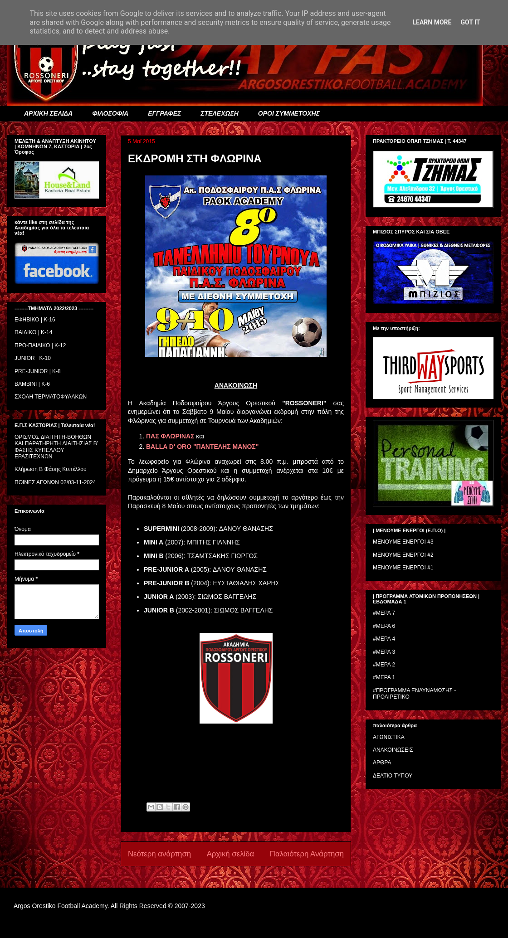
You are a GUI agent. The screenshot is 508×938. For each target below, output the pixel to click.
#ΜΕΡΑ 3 (384, 652)
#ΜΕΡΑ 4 (384, 639)
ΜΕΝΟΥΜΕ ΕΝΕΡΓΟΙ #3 (403, 542)
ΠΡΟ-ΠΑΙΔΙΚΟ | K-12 (40, 345)
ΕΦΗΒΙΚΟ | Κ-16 (35, 319)
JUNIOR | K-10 (33, 358)
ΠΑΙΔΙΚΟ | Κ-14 (33, 332)
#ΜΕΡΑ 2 (384, 664)
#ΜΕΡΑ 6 (384, 626)
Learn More (431, 22)
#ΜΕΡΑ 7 (384, 613)
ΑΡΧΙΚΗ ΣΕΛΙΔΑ (48, 113)
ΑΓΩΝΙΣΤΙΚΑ (389, 737)
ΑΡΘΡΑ (382, 762)
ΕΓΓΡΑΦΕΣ (164, 113)
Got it (470, 22)
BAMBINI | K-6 (32, 384)
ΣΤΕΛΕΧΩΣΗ (219, 113)
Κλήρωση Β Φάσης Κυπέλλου (51, 469)
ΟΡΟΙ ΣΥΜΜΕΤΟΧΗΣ (289, 113)
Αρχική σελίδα (230, 854)
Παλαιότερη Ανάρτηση (307, 854)
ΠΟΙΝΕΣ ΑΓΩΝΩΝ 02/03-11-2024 (55, 482)
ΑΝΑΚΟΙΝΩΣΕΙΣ (393, 750)
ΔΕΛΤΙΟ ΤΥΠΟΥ (392, 776)
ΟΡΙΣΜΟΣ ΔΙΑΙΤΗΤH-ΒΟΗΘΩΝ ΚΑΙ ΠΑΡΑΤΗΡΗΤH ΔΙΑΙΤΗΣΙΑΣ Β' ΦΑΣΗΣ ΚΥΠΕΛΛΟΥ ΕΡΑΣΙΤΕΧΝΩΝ (56, 447)
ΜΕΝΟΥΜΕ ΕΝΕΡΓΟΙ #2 (403, 555)
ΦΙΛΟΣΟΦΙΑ (110, 113)
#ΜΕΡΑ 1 (384, 677)
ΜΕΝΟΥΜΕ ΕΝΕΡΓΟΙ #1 (403, 567)
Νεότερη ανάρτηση (159, 854)
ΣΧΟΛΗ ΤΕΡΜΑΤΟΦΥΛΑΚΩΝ (51, 397)
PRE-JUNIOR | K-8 (38, 371)
